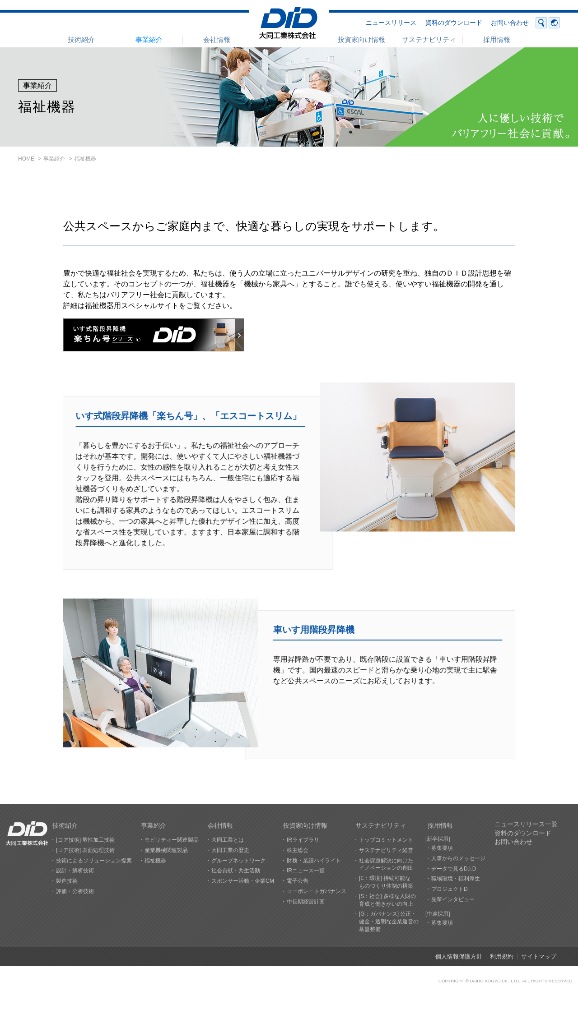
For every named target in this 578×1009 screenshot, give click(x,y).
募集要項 (442, 848)
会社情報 (216, 39)
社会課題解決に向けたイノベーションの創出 (386, 864)
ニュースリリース (391, 22)
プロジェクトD (449, 889)
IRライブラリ (303, 840)
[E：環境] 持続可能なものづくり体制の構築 (386, 882)
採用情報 (496, 39)
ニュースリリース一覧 (526, 824)
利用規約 (501, 956)
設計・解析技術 (75, 870)
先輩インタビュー (453, 899)
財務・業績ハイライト (314, 860)
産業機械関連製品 (166, 850)
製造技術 (67, 881)
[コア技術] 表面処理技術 (85, 850)
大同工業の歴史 (230, 850)
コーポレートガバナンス (316, 891)
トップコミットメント (386, 840)
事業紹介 (149, 39)
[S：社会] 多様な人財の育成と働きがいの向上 (387, 900)
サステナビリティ (429, 39)
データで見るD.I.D (453, 869)
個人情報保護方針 (458, 956)
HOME (26, 159)
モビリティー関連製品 (171, 840)
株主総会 (297, 850)
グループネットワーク (238, 860)
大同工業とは (227, 840)
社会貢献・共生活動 (235, 870)
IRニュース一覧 (306, 870)
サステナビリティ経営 (386, 850)
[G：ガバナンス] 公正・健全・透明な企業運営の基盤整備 (389, 921)
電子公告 (297, 881)
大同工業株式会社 (289, 23)
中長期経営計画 (306, 901)
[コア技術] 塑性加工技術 (85, 840)
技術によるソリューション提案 (94, 860)
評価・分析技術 (75, 891)
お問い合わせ (510, 22)
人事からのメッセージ (458, 858)
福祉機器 (155, 860)
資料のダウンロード (453, 22)
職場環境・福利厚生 (455, 878)
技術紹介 (81, 39)
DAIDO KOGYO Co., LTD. (495, 980)
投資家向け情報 (361, 39)
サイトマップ (538, 956)
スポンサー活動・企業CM (242, 881)
